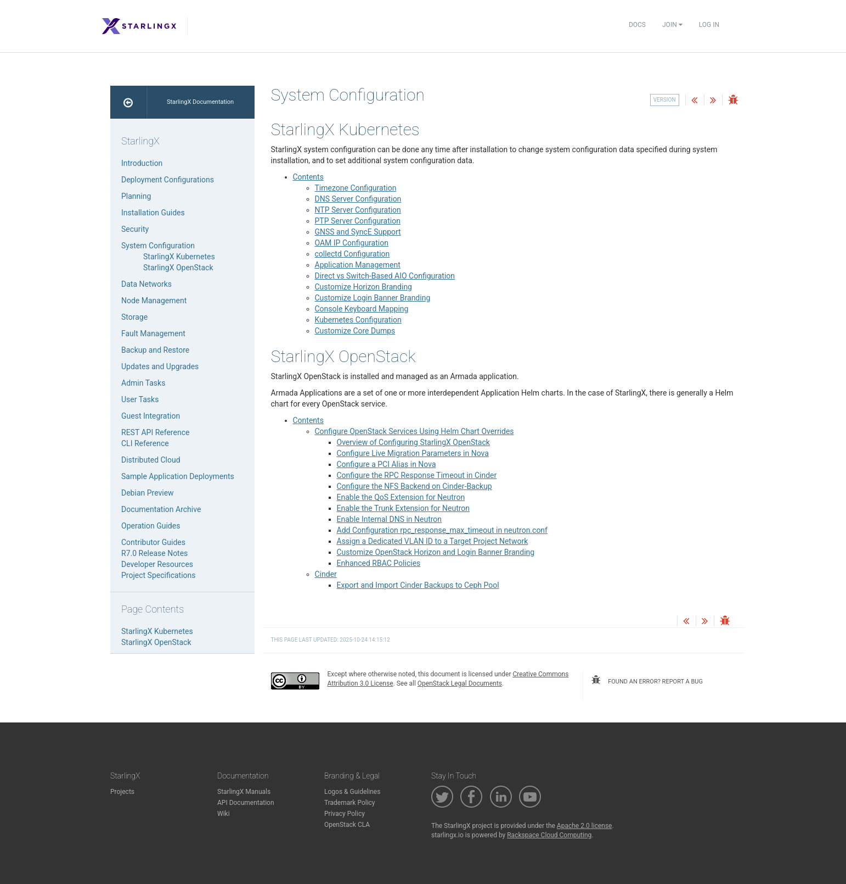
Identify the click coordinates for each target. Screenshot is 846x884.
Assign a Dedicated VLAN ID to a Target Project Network (432, 541)
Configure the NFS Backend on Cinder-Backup (414, 486)
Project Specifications (158, 575)
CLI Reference (145, 443)
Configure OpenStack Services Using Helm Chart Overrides (414, 431)
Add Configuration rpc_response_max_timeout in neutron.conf (442, 530)
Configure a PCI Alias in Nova (386, 464)
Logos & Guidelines (352, 792)
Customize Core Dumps (355, 330)
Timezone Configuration (356, 188)
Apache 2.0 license (584, 826)
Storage (134, 317)
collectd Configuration (352, 253)
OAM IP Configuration (351, 242)
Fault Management (153, 333)
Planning (136, 196)
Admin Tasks (143, 383)
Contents (308, 177)
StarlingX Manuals (243, 792)
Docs (637, 25)
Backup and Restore (155, 350)
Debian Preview (147, 492)
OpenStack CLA (347, 825)
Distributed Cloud (151, 459)
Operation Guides (150, 525)
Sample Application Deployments (177, 476)
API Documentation (245, 803)
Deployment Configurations (167, 179)
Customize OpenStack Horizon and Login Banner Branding (436, 552)
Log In (709, 25)
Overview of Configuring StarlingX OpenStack (413, 442)
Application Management (358, 264)
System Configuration (158, 245)
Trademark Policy (349, 803)
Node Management (154, 300)
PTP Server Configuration (358, 220)
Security (135, 229)
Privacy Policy (344, 814)
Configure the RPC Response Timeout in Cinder (417, 475)
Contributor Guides (153, 542)
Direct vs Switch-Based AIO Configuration (385, 275)
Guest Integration (150, 416)
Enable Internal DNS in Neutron (389, 519)
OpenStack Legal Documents (460, 683)
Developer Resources (157, 564)
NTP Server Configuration (358, 209)
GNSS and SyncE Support (358, 231)
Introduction (141, 163)
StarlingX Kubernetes (179, 256)
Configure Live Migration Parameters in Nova (413, 453)
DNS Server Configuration (358, 198)
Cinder (326, 574)
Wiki (223, 814)
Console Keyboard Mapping (362, 308)
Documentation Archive (161, 509)
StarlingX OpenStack (178, 267)
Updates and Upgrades (160, 366)
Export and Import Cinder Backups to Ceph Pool (418, 585)
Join (672, 25)
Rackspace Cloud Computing (549, 835)
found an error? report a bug (646, 680)
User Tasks (140, 399)
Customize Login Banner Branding (373, 297)
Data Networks (146, 284)
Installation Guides (153, 212)
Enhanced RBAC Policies (379, 563)
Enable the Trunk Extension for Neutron (403, 508)
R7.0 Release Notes (154, 553)
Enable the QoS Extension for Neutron (401, 497)
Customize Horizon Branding (363, 286)
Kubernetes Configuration (358, 319)
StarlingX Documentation (200, 101)
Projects (122, 792)
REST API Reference (155, 432)
